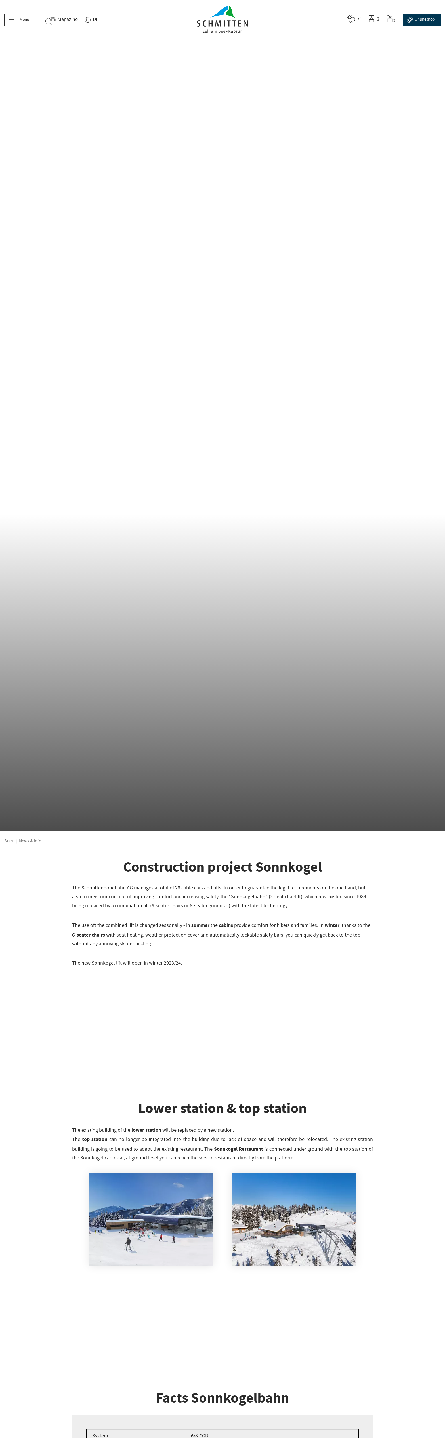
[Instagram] (363, 1301)
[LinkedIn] (394, 1301)
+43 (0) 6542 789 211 (222, 1283)
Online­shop (421, 19)
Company (42, 1335)
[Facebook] (348, 1301)
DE (104, 20)
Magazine (76, 20)
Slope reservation (206, 1335)
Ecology (367, 1335)
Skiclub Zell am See (156, 1335)
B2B (344, 1335)
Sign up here (74, 1293)
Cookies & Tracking (93, 1346)
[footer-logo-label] (357, 1264)
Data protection (313, 1335)
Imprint (13, 1335)
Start (9, 248)
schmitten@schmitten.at (222, 1294)
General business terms (261, 1335)
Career (96, 1335)
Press (119, 1335)
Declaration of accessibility (33, 1346)
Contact (70, 1335)
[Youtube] (378, 1301)
